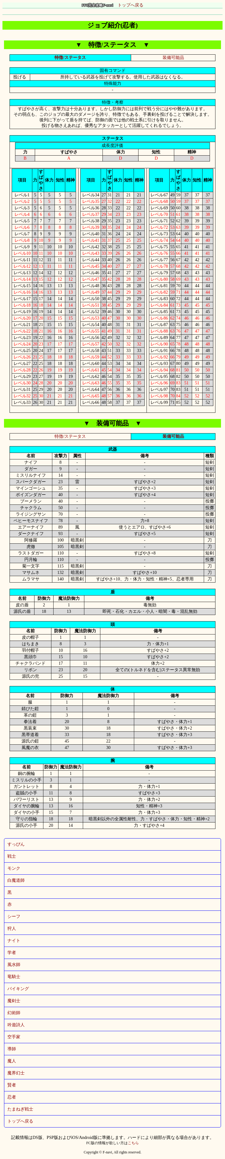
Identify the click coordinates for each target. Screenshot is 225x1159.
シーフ (13, 916)
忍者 (11, 1097)
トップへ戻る (112, 5)
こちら (133, 1143)
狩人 (11, 928)
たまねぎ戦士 (20, 1109)
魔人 (11, 1061)
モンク (13, 868)
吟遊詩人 (16, 1025)
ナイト (13, 940)
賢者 (11, 1085)
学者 (11, 952)
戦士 (11, 856)
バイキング (18, 988)
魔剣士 (13, 1000)
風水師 (13, 964)
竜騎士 (13, 976)
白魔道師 (16, 880)
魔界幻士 (16, 1073)
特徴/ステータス (70, 57)
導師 (11, 1049)
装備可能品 (173, 57)
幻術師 (13, 1012)
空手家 (13, 1037)
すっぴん (16, 844)
